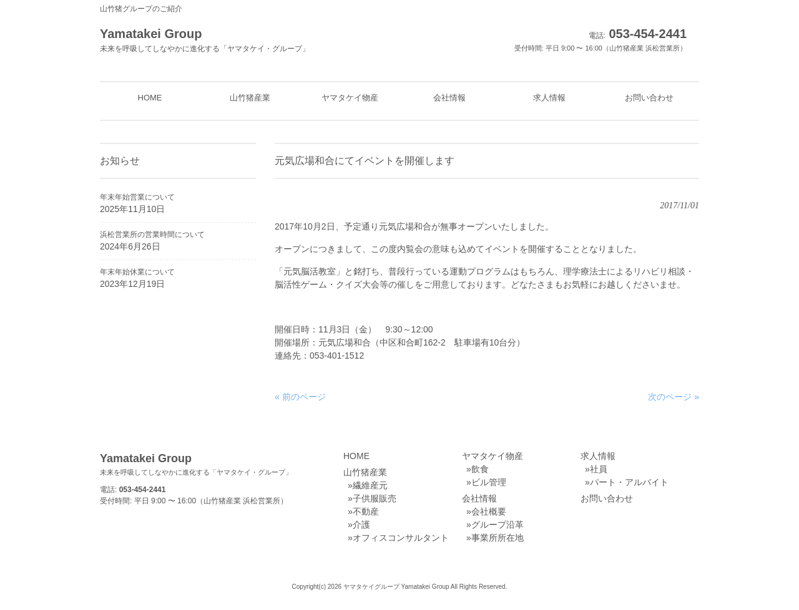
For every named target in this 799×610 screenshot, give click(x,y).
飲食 (480, 469)
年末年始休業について (137, 272)
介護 (361, 525)
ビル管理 (488, 482)
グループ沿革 (497, 525)
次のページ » (673, 397)
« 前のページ (300, 397)
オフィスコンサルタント (401, 538)
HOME (356, 456)
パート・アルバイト (629, 482)
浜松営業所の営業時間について (152, 234)
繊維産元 (370, 485)
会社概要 (488, 511)
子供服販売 (374, 498)
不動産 (366, 511)
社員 (598, 469)
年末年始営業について (137, 197)
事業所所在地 (497, 538)
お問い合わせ (607, 498)
